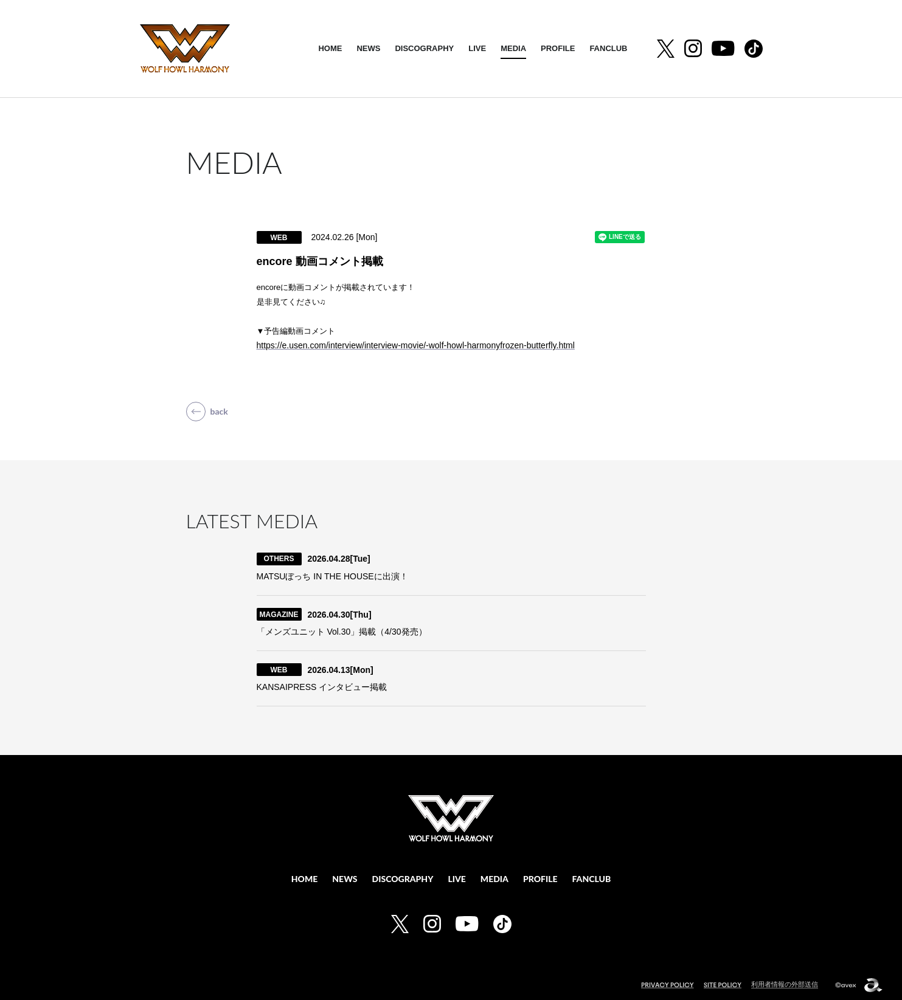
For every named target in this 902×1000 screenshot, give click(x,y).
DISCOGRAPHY (424, 48)
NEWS (368, 48)
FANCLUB (608, 48)
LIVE (477, 48)
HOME (330, 48)
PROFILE (558, 48)
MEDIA (513, 48)
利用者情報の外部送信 (784, 983)
